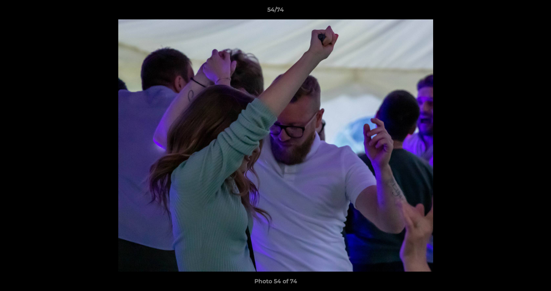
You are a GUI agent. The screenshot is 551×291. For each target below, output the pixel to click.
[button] (536, 11)
